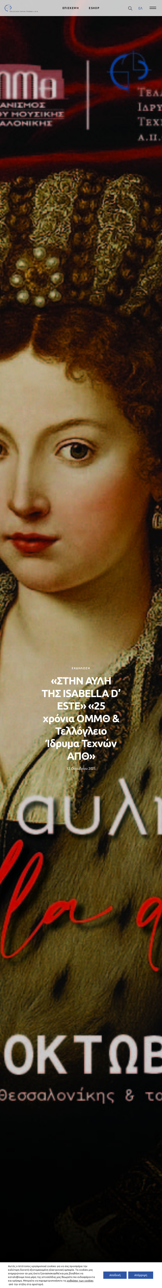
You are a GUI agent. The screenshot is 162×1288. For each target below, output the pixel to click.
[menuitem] (140, 8)
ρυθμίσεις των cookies (80, 1280)
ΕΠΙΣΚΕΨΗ (71, 8)
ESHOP (94, 8)
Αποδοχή (115, 1275)
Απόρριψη (140, 1275)
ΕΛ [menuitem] (140, 8)
